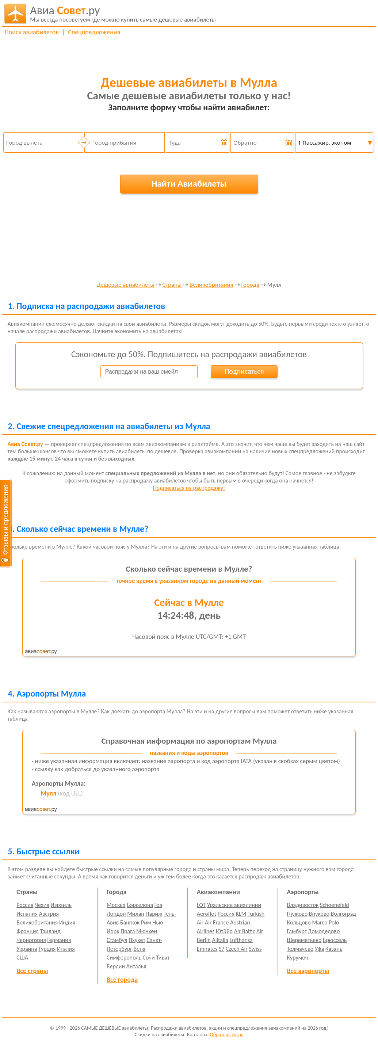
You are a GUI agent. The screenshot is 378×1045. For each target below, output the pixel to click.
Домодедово (324, 931)
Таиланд (50, 931)
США (22, 957)
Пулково (297, 913)
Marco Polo (325, 922)
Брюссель (335, 940)
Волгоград (343, 913)
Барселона (140, 904)
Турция (47, 948)
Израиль (61, 904)
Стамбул (117, 940)
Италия (66, 948)
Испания (27, 913)
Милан (135, 913)
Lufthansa (241, 940)
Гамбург (297, 931)
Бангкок (130, 922)
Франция (27, 931)
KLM (241, 913)
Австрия (49, 913)
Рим (146, 922)
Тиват (162, 957)
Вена (140, 948)
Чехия (42, 904)
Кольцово (299, 922)
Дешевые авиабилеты (125, 285)
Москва (116, 904)
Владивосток (303, 904)
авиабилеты (123, 13)
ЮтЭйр (224, 931)
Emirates (207, 948)
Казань (334, 948)
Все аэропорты (308, 971)
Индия (67, 922)
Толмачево (300, 948)
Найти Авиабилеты (189, 183)
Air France (217, 922)
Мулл (49, 793)
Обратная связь (226, 1034)
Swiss (255, 948)
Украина (26, 948)
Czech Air (237, 948)
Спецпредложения (94, 32)
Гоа (158, 904)
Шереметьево (304, 940)
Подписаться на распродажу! (189, 487)
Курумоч (297, 957)
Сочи (149, 957)
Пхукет (137, 940)
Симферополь (124, 957)
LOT (201, 904)
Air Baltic (244, 931)
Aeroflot (206, 913)
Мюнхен (146, 931)
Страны (172, 285)
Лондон (116, 913)
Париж (154, 913)
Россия (24, 904)
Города (250, 285)
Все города (122, 980)
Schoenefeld (334, 904)
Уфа (319, 948)
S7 (221, 948)
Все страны (32, 971)
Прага (128, 931)
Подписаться (244, 371)
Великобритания (211, 285)
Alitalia (220, 940)
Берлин (116, 966)
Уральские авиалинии (234, 904)
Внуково (319, 913)
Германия (59, 940)
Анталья (136, 966)
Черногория (31, 940)
